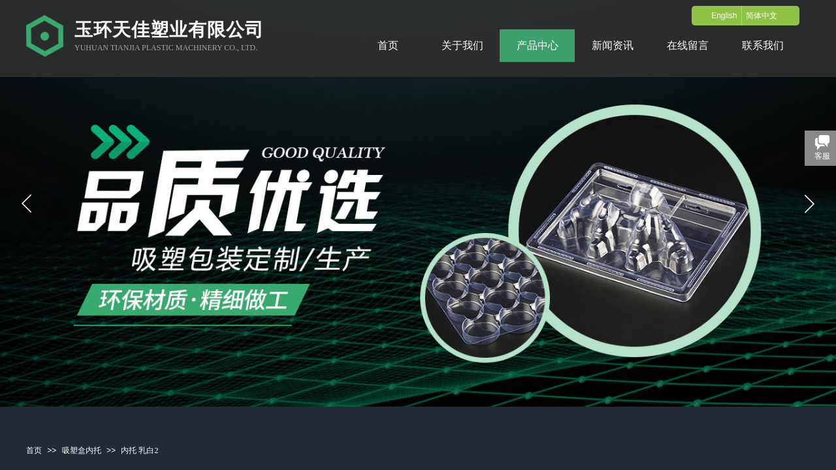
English (724, 15)
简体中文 (761, 15)
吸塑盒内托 (81, 450)
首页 (34, 450)
